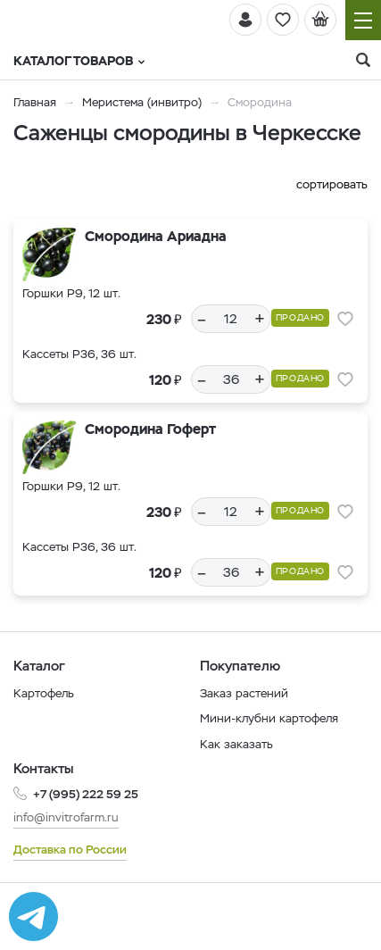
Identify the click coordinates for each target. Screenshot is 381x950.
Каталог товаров (79, 61)
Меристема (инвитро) (143, 102)
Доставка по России (70, 849)
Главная (34, 102)
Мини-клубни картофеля (269, 718)
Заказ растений (244, 693)
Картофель (43, 693)
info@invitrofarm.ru (66, 817)
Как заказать (236, 744)
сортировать (332, 184)
